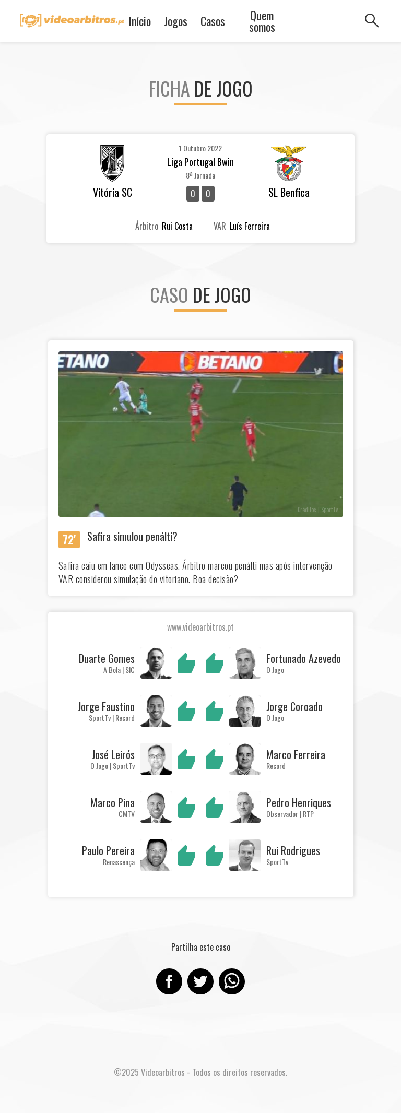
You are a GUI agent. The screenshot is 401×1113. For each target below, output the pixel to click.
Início (139, 21)
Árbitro (146, 226)
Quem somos (262, 21)
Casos (212, 21)
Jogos (175, 21)
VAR (220, 226)
